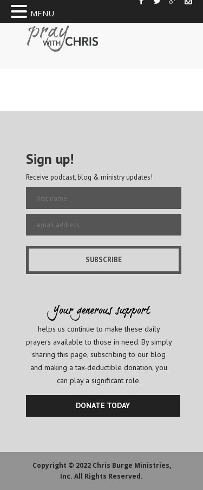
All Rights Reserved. (108, 476)
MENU (42, 13)
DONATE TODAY (103, 405)
